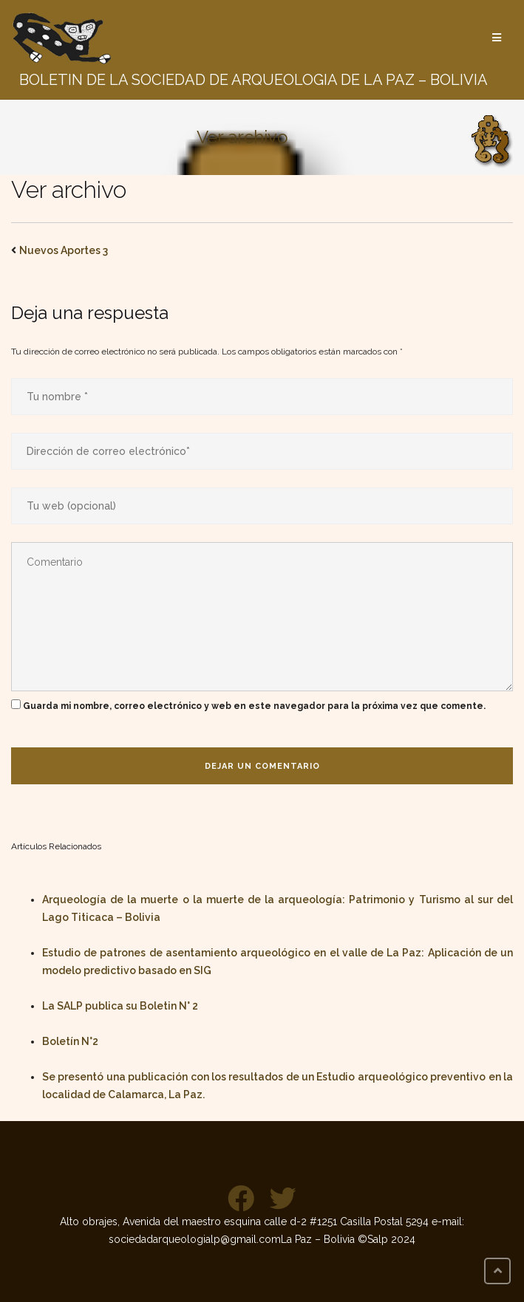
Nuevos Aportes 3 (63, 250)
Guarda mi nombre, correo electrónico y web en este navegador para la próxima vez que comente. (254, 706)
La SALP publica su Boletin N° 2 (120, 1006)
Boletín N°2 (70, 1041)
